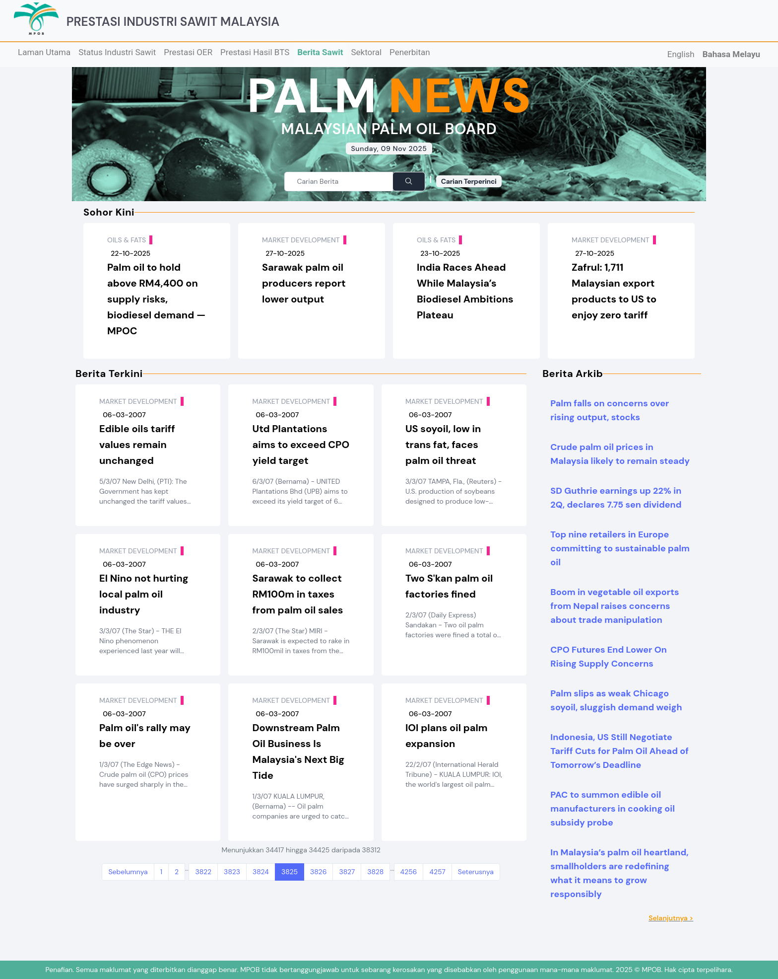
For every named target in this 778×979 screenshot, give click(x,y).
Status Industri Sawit (117, 52)
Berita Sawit (320, 52)
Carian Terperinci (469, 181)
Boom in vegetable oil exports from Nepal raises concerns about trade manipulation (614, 606)
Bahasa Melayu (731, 54)
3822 (203, 871)
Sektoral (366, 52)
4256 (408, 871)
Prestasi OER (188, 52)
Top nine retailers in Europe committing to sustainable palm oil (620, 548)
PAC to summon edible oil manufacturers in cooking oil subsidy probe (612, 808)
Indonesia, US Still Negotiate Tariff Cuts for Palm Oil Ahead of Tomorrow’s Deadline (619, 751)
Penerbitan (409, 52)
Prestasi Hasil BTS (254, 52)
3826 (318, 871)
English (681, 54)
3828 (375, 871)
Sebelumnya (127, 871)
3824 (261, 871)
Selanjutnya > (670, 917)
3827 (347, 871)
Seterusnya (476, 871)
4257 (437, 871)
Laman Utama (44, 52)
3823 (232, 871)
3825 (289, 871)
